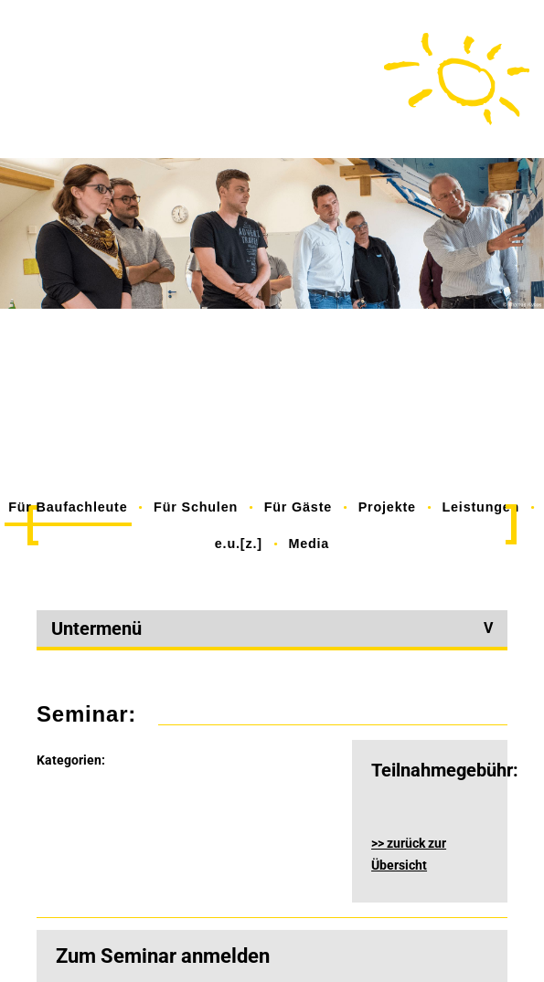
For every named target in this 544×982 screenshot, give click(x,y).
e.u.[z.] (238, 543)
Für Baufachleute (67, 507)
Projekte (387, 507)
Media (308, 543)
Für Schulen (196, 507)
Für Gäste (298, 507)
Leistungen (480, 507)
